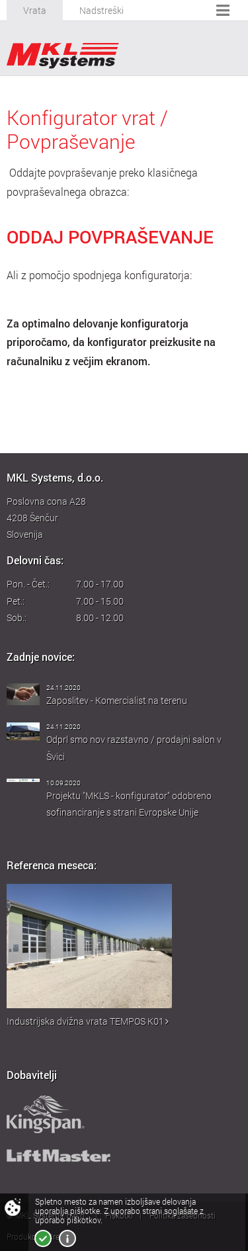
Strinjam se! (43, 1238)
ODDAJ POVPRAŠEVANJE (110, 236)
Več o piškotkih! (67, 1238)
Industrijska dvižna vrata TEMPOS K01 (88, 1021)
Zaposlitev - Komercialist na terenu (116, 700)
